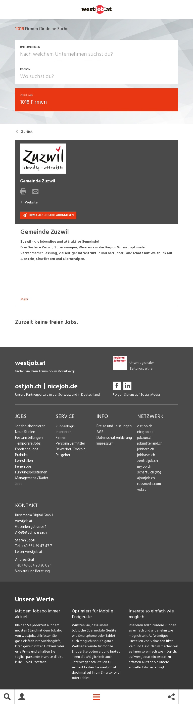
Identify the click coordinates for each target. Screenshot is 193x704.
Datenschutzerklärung (112, 439)
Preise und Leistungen (112, 427)
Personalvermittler (70, 444)
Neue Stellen (24, 433)
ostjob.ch (28, 387)
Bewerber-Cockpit (70, 450)
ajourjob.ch (145, 479)
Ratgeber (63, 456)
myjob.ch (144, 467)
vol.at (141, 491)
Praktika (21, 456)
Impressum (104, 444)
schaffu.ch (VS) (148, 473)
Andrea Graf (24, 561)
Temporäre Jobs (27, 444)
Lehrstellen (23, 462)
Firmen (61, 439)
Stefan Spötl (24, 541)
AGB (99, 433)
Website (29, 203)
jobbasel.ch (145, 456)
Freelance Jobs (26, 450)
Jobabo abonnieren (29, 427)
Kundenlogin (65, 427)
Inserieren (63, 433)
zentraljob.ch (147, 462)
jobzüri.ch (144, 439)
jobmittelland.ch (149, 444)
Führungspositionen (29, 473)
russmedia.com (148, 485)
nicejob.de (63, 387)
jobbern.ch (145, 450)
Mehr (24, 300)
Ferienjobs (23, 467)
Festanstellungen (28, 439)
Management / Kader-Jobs (35, 479)
